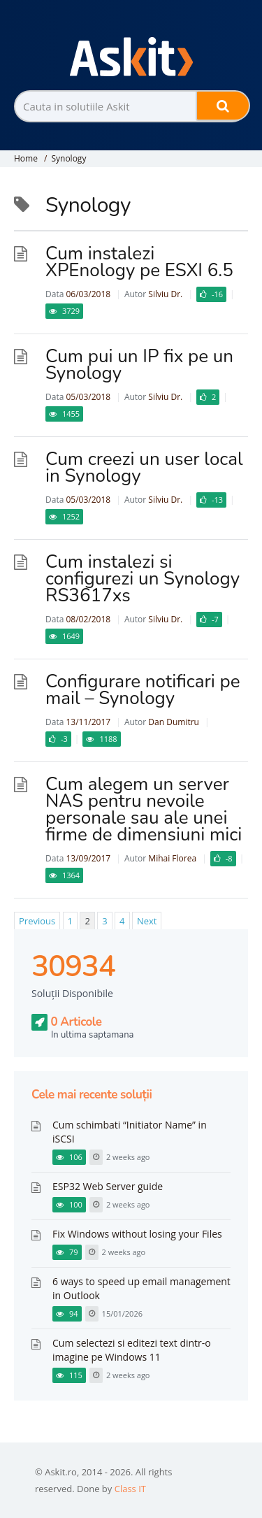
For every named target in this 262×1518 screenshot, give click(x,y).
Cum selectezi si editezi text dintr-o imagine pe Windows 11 (131, 1349)
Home (26, 158)
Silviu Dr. (165, 294)
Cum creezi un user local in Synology (144, 467)
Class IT (130, 1488)
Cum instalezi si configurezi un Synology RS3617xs (142, 579)
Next (147, 921)
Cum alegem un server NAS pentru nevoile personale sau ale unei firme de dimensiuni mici (143, 809)
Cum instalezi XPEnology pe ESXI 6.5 (139, 261)
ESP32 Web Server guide (107, 1186)
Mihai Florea (172, 858)
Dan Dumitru (173, 722)
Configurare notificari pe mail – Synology (142, 689)
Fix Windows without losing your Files (137, 1233)
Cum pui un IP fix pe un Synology (139, 364)
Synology (68, 158)
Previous (37, 921)
